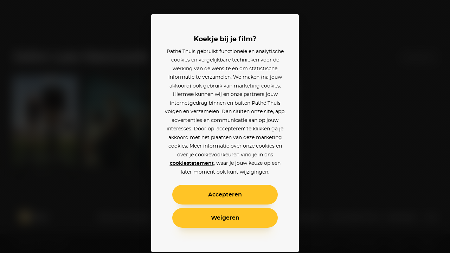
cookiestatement (192, 163)
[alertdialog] (225, 126)
